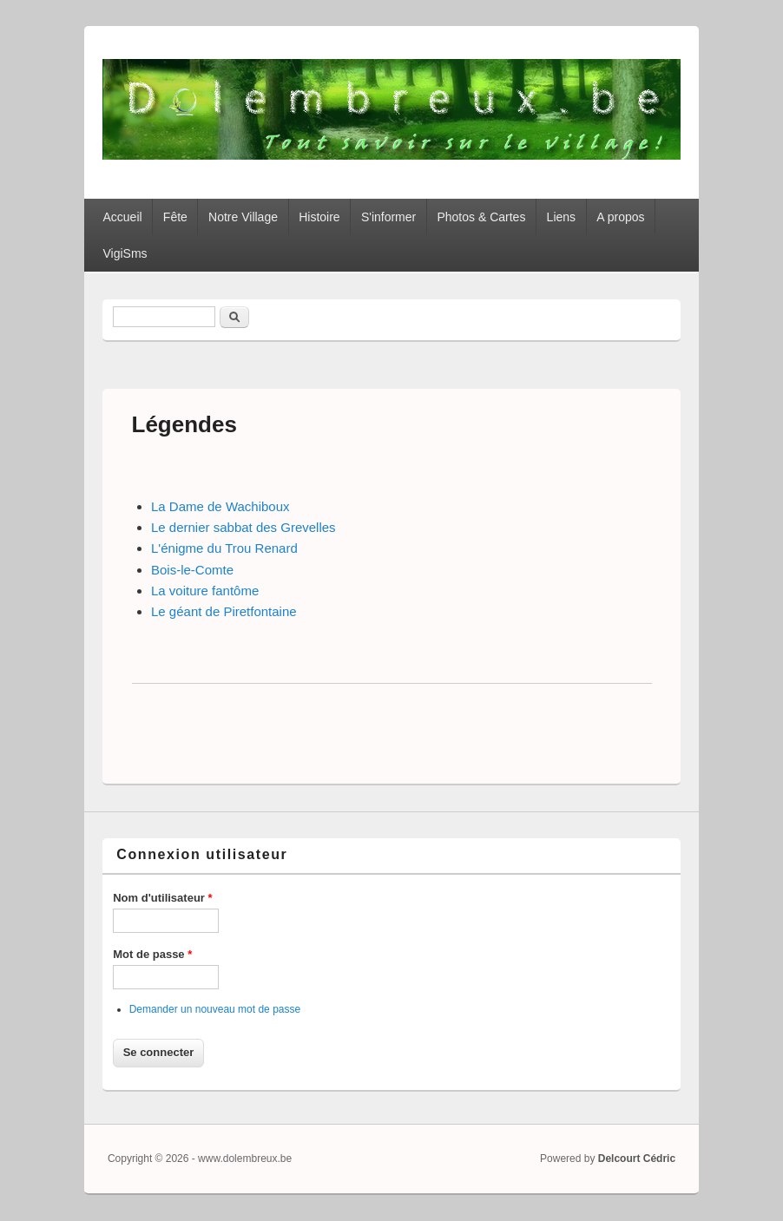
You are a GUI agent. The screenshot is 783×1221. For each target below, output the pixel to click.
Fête (175, 217)
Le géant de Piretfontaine (224, 611)
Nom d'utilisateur (162, 897)
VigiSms (124, 253)
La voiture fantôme (205, 590)
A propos (620, 217)
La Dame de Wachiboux (220, 506)
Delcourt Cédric (636, 1158)
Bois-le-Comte (192, 569)
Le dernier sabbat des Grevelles (243, 527)
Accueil (121, 217)
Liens (561, 217)
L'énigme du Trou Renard (224, 548)
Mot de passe (152, 954)
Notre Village (243, 217)
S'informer (388, 217)
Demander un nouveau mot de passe (214, 1009)
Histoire (319, 217)
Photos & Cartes (481, 217)
